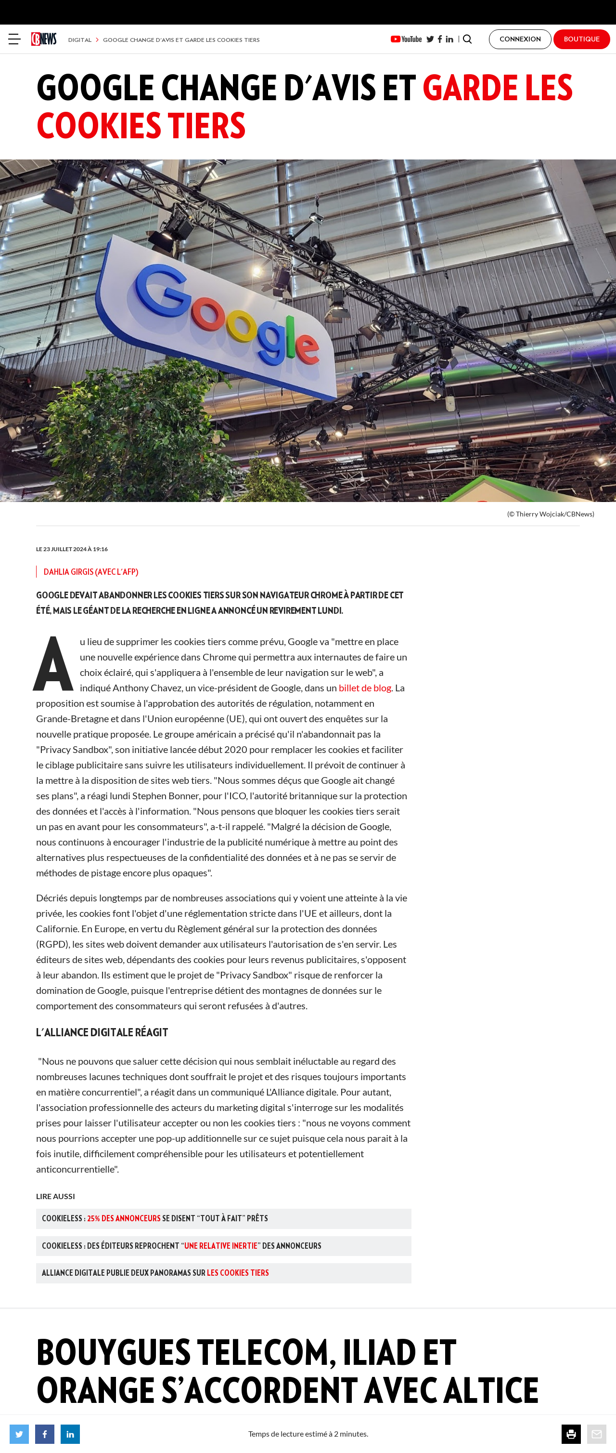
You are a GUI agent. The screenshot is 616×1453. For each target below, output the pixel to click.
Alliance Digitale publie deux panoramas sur (155, 1273)
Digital (79, 39)
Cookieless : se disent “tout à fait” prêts (155, 1218)
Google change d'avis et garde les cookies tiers (181, 39)
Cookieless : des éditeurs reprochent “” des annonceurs (181, 1246)
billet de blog (365, 687)
